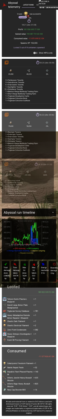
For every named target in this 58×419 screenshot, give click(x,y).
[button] (29, 212)
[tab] (28, 5)
